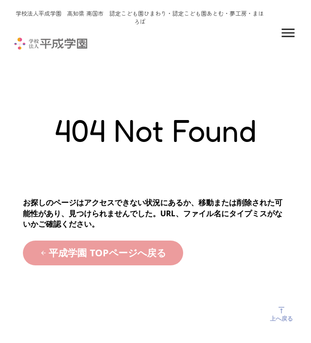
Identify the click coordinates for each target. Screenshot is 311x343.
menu (288, 32)
